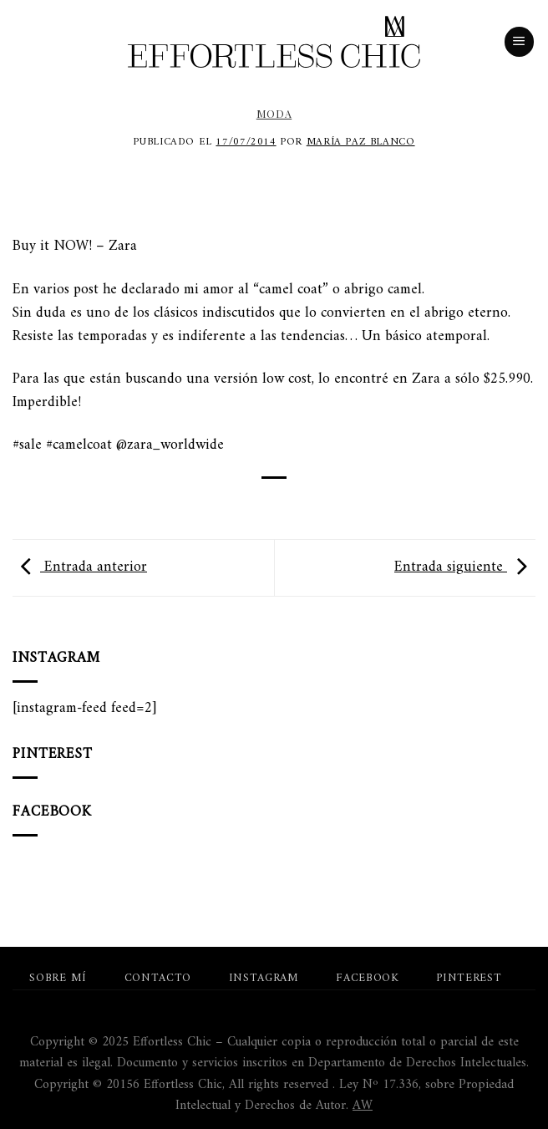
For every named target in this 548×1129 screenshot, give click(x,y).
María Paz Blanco (361, 142)
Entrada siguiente (464, 567)
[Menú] (519, 42)
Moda (274, 113)
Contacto (157, 979)
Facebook (367, 979)
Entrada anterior (80, 567)
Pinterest (468, 979)
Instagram (264, 979)
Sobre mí (57, 979)
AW (363, 1105)
